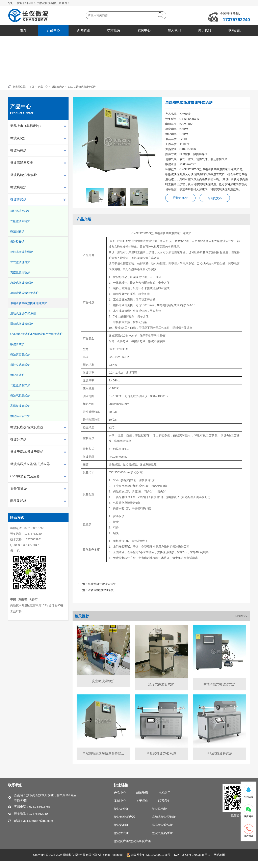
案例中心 (144, 30)
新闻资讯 (83, 30)
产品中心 (53, 30)
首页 (23, 30)
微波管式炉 (58, 86)
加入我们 (174, 30)
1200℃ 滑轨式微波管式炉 (82, 86)
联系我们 (234, 30)
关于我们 (204, 30)
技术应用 (113, 30)
